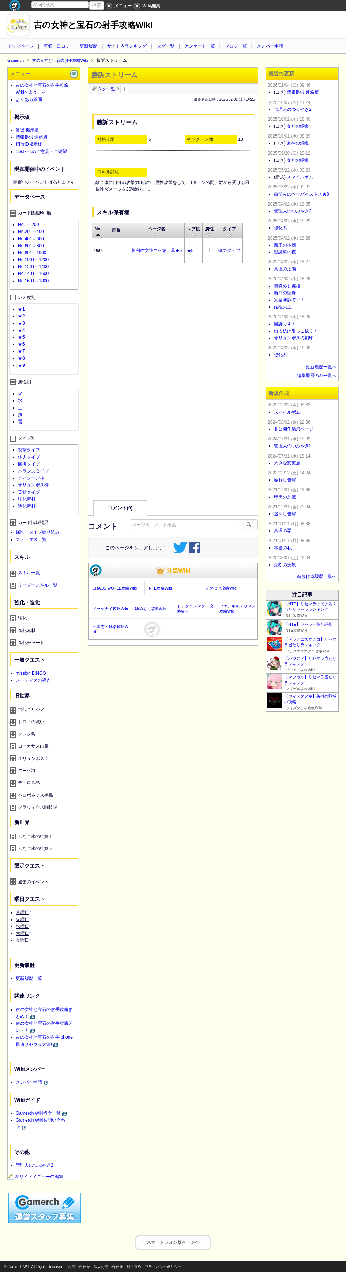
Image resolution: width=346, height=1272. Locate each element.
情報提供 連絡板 (32, 137)
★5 (190, 250)
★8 (21, 358)
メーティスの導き (33, 680)
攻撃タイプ (29, 449)
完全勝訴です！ (289, 299)
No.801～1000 (32, 252)
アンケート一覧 (199, 46)
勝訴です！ (285, 324)
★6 (21, 344)
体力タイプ (229, 250)
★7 (21, 351)
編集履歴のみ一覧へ (316, 375)
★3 (21, 323)
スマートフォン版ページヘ (173, 1242)
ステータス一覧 (31, 539)
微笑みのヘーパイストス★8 (301, 194)
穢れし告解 (285, 479)
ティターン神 (31, 478)
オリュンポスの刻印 (293, 337)
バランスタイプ (33, 471)
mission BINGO (31, 673)
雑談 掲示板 (27, 130)
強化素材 (26, 499)
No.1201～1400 (33, 266)
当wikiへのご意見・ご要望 (41, 151)
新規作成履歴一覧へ (316, 576)
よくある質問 (29, 99)
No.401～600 (31, 238)
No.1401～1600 (33, 273)
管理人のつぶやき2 (34, 1165)
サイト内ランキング (127, 46)
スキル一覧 (29, 572)
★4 (21, 330)
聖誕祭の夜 (285, 252)
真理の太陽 (285, 268)
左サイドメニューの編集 (35, 1176)
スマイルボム (300, 177)
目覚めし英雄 (287, 286)
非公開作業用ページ (293, 429)
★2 (21, 316)
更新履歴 (88, 46)
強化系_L (283, 227)
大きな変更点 (287, 463)
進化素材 (26, 506)
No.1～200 (28, 224)
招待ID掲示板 (29, 144)
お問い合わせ (79, 1267)
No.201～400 (31, 231)
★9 (21, 365)
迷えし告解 (285, 513)
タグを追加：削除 (124, 89)
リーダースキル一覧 (37, 585)
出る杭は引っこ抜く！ (296, 331)
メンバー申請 (270, 46)
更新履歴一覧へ (321, 366)
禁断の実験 (285, 564)
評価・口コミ (57, 46)
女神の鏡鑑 (298, 126)
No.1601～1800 (33, 280)
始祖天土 (283, 306)
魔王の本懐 (285, 245)
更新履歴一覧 (29, 978)
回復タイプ (29, 464)
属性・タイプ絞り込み (38, 532)
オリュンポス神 (33, 485)
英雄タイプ (29, 492)
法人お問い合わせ (108, 1267)
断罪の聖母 (285, 293)
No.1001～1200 (33, 259)
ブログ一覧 (236, 46)
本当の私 (283, 547)
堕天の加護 (285, 497)
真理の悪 (283, 530)
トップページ (20, 46)
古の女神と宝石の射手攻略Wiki (93, 25)
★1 (21, 309)
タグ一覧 (165, 46)
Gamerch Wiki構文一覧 (38, 1113)
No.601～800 (31, 245)
